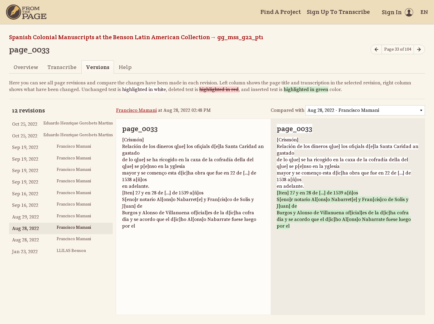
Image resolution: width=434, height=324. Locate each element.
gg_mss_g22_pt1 (240, 37)
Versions (97, 67)
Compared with (287, 110)
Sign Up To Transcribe (338, 12)
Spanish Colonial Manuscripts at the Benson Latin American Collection (109, 37)
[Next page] (419, 50)
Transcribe (62, 67)
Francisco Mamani (136, 110)
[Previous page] (376, 50)
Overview (26, 67)
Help (125, 67)
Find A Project (280, 12)
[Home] (26, 12)
